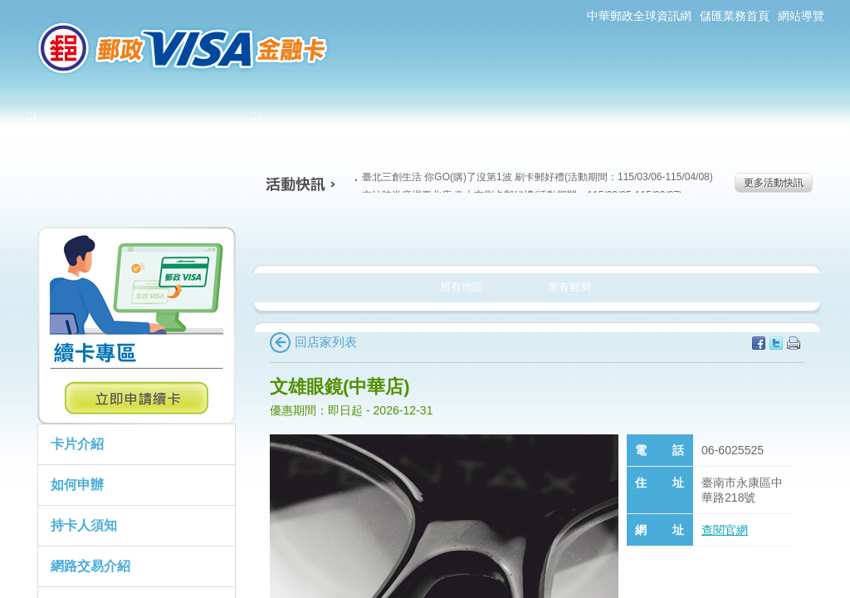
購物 (534, 236)
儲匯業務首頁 (734, 15)
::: (14, 7)
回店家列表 (313, 342)
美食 (316, 236)
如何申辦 (77, 485)
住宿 (751, 236)
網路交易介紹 (90, 566)
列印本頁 (793, 343)
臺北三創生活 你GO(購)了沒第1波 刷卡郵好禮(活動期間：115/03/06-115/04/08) (534, 177)
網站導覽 (801, 15)
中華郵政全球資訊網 (639, 15)
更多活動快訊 (774, 183)
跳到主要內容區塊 (8, 8)
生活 (425, 236)
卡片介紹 (77, 444)
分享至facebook (758, 343)
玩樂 (643, 236)
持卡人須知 (84, 525)
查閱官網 (724, 530)
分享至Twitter (776, 343)
